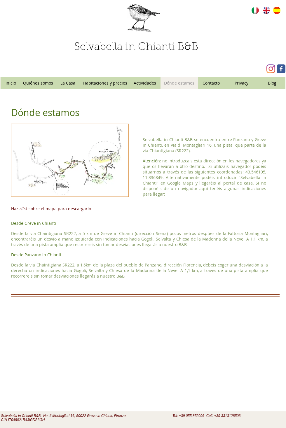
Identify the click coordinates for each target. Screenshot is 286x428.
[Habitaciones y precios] (105, 83)
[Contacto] (211, 83)
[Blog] (272, 83)
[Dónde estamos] (179, 83)
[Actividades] (145, 83)
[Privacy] (241, 83)
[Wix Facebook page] (281, 68)
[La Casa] (68, 83)
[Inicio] (10, 83)
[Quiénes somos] (38, 83)
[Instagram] (270, 68)
